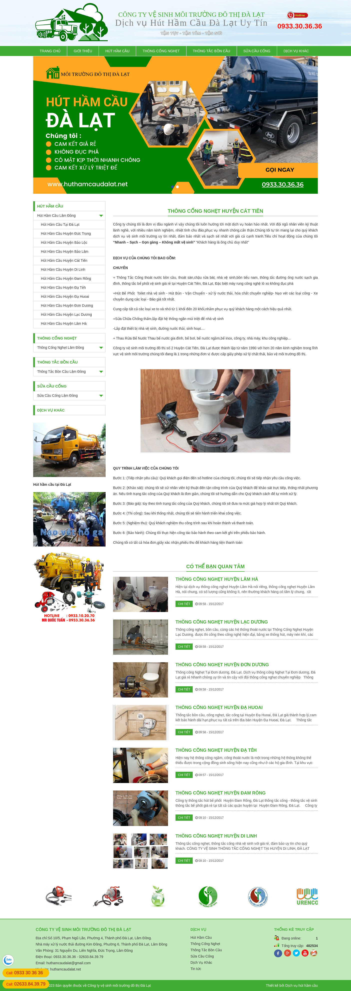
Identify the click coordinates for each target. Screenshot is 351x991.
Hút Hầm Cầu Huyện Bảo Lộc (64, 242)
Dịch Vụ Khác (296, 51)
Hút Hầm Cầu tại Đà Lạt (60, 224)
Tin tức (195, 969)
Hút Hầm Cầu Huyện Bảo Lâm (64, 252)
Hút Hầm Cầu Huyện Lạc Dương (66, 314)
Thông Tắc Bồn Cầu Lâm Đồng (61, 372)
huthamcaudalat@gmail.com (68, 963)
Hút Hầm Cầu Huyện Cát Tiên (64, 260)
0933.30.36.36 (297, 26)
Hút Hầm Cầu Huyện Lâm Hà (64, 324)
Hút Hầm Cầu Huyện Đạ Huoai (65, 296)
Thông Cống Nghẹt (161, 51)
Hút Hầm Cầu (117, 51)
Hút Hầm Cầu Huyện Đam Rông (66, 278)
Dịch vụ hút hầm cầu (301, 986)
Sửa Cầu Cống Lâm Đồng (57, 396)
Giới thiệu (83, 51)
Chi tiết (184, 604)
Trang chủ (50, 51)
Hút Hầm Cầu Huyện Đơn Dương (67, 306)
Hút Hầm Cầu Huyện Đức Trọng (66, 234)
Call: (24, 972)
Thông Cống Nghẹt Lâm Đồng (60, 348)
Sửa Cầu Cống (256, 51)
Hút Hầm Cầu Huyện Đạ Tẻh (63, 288)
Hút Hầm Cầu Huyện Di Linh (63, 270)
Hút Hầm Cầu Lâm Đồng (56, 216)
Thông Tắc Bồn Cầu (211, 51)
